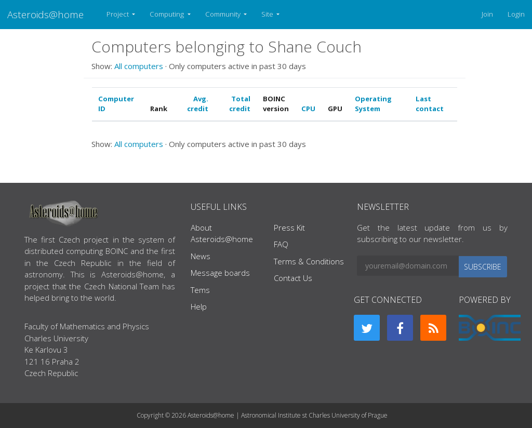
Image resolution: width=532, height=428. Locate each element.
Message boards (220, 273)
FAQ (281, 244)
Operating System (373, 104)
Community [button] (223, 14)
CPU (308, 108)
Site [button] (268, 14)
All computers (138, 66)
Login (516, 14)
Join (487, 14)
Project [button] (118, 14)
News (200, 256)
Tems (200, 290)
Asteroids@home (45, 14)
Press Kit (289, 227)
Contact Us (293, 278)
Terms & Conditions (309, 261)
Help (199, 306)
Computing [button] (167, 14)
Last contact (430, 104)
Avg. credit (197, 104)
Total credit (239, 104)
